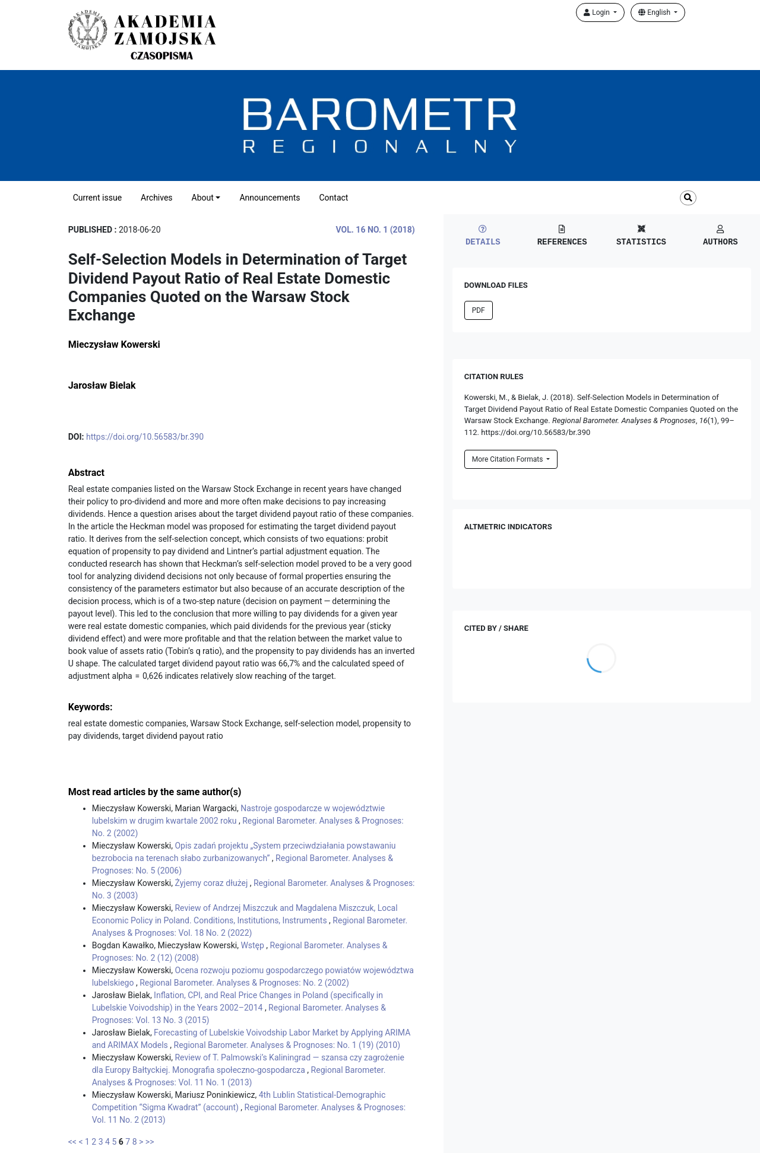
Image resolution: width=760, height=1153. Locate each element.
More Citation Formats (508, 459)
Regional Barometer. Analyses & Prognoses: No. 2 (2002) (244, 982)
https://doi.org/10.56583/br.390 (145, 436)
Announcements (269, 197)
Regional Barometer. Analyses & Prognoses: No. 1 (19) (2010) (287, 1045)
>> (149, 1141)
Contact (333, 197)
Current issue (97, 197)
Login (598, 12)
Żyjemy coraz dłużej (212, 883)
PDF (478, 310)
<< (72, 1141)
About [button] (203, 197)
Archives (157, 197)
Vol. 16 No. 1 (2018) (375, 229)
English (655, 12)
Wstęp (253, 945)
